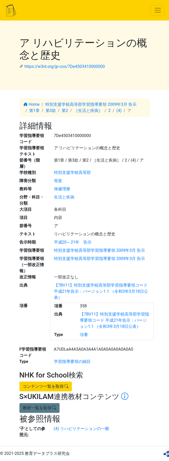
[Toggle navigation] (158, 10)
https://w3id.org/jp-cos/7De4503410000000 (64, 66)
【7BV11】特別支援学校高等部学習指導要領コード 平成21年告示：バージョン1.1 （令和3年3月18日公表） (101, 291)
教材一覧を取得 (40, 407)
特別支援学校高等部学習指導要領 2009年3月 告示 (91, 104)
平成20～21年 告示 (73, 242)
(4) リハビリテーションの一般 (81, 428)
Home (32, 104)
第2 (65, 110)
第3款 (51, 110)
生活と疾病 (64, 197)
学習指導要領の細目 (72, 361)
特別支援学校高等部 (72, 172)
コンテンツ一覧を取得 (46, 386)
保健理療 (62, 188)
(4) (118, 110)
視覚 (58, 180)
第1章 (34, 110)
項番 (84, 334)
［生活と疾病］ (88, 110)
